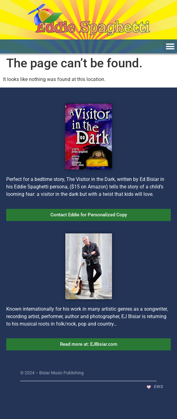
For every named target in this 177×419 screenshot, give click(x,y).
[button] (170, 46)
